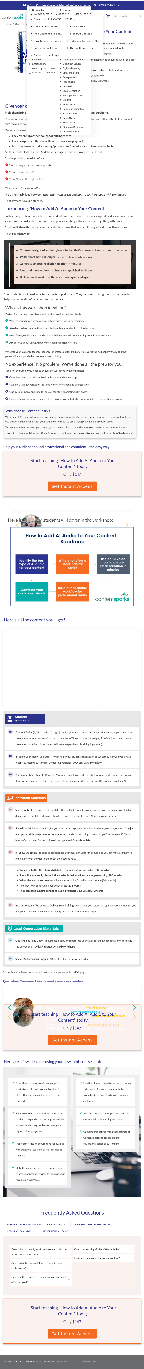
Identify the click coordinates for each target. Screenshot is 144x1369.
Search (140, 16)
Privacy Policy (89, 1362)
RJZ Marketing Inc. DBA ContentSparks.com (35, 1361)
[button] (50, 32)
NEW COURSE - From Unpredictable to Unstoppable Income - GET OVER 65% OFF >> (72, 5)
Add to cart (70, 94)
